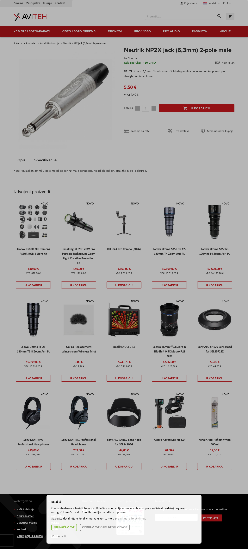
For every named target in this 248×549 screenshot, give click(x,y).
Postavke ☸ (59, 536)
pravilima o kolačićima (130, 518)
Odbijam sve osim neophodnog (104, 527)
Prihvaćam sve (64, 527)
